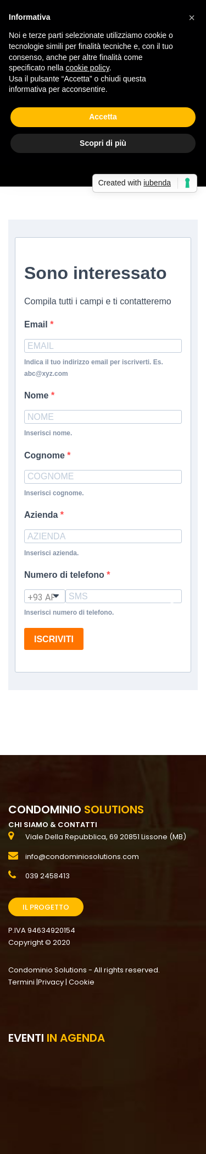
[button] (192, 17)
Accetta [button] (103, 116)
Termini (21, 982)
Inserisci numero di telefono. (69, 612)
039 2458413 (47, 876)
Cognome (45, 455)
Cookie (81, 982)
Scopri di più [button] (103, 143)
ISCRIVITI (54, 639)
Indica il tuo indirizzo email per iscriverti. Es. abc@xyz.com (93, 367)
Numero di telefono (65, 574)
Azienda (42, 514)
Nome (37, 395)
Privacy (51, 982)
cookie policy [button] (87, 67)
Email (37, 324)
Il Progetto (46, 907)
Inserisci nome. (48, 433)
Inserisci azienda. (51, 553)
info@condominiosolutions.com (82, 856)
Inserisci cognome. (54, 493)
